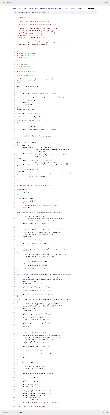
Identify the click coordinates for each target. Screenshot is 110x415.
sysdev (79, 8)
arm (19, 8)
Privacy (15, 412)
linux (24, 8)
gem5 (15, 8)
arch (66, 8)
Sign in (106, 3)
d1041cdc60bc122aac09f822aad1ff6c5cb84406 (44, 8)
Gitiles (10, 412)
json (107, 412)
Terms (20, 412)
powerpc (72, 8)
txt (103, 412)
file (48, 12)
